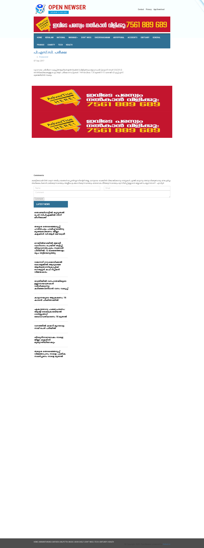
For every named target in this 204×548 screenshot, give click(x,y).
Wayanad (73, 37)
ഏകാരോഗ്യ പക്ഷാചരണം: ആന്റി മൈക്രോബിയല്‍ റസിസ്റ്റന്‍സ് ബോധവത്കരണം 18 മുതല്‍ (50, 313)
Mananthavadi (45, 542)
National (61, 37)
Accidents (132, 37)
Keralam (49, 37)
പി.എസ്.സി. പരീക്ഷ (50, 53)
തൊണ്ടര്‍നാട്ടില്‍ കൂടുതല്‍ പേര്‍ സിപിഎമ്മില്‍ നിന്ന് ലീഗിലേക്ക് (49, 215)
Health (69, 45)
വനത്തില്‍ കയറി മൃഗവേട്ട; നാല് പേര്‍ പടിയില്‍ (49, 327)
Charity (51, 45)
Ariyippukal (118, 37)
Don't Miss (86, 37)
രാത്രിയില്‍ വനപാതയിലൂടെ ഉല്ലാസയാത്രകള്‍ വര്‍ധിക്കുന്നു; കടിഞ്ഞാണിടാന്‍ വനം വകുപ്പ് (51, 285)
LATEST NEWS (43, 204)
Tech (60, 45)
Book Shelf (79, 542)
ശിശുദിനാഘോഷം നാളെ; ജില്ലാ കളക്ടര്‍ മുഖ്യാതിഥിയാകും (48, 340)
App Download (159, 9)
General (156, 37)
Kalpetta (64, 542)
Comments (39, 175)
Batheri (56, 542)
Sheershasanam (102, 37)
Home (39, 37)
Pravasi (40, 45)
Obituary (145, 37)
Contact (141, 9)
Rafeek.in (166, 544)
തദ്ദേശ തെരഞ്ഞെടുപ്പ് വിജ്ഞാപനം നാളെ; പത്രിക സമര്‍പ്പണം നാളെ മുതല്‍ (50, 354)
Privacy (149, 9)
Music (71, 542)
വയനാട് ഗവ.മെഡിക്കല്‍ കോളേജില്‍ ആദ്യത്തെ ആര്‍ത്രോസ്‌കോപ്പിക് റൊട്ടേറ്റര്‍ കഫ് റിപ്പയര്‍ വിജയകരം (48, 267)
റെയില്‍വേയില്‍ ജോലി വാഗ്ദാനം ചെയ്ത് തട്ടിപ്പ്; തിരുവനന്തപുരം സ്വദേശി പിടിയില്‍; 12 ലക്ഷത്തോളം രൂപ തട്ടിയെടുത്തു (49, 248)
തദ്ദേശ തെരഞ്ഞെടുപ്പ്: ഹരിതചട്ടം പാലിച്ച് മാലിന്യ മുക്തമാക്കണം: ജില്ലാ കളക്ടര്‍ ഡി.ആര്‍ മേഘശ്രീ (49, 230)
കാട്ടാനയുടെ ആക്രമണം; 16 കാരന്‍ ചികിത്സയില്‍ (50, 299)
